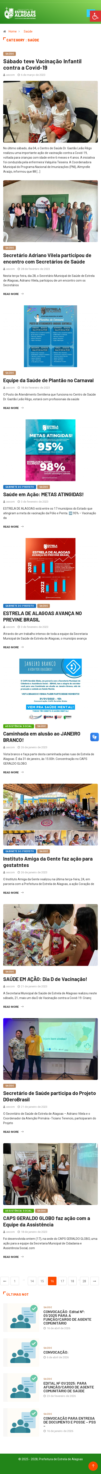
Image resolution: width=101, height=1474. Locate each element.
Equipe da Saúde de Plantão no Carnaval (48, 380)
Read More (13, 294)
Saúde (28, 31)
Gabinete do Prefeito (19, 487)
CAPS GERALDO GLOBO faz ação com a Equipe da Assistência (46, 1221)
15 (42, 1281)
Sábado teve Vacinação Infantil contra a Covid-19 (42, 64)
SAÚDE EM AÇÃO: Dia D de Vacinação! (45, 979)
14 (32, 1281)
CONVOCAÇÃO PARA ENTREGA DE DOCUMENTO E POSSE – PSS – (69, 1422)
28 (84, 1281)
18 (72, 1281)
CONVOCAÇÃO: (55, 1352)
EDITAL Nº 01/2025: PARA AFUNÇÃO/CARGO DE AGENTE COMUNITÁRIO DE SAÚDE (68, 1387)
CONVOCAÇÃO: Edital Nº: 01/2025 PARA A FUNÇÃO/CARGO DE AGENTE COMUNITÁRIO (67, 1317)
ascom (10, 74)
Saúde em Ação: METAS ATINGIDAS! (43, 494)
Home (13, 31)
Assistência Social (18, 726)
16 (52, 1281)
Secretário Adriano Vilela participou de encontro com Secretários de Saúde (47, 258)
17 (62, 1281)
